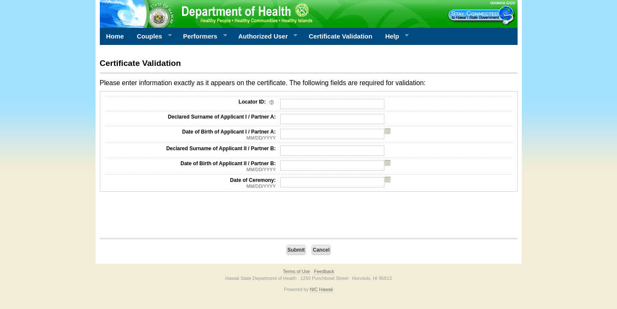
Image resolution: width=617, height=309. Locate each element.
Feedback (324, 271)
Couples (151, 36)
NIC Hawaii (321, 289)
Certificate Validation (340, 36)
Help (394, 36)
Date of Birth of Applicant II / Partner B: (190, 166)
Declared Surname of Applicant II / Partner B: (221, 149)
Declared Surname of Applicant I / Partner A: (222, 117)
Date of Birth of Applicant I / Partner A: (190, 135)
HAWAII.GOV (502, 2)
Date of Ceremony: (190, 183)
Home (115, 36)
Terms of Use (296, 271)
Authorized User (264, 36)
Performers (202, 36)
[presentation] (165, 217)
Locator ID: (257, 102)
